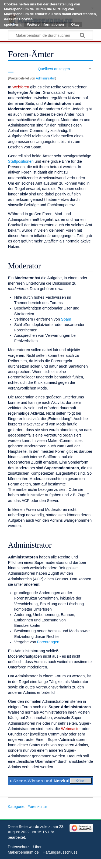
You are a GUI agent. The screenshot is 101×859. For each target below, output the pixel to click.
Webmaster (71, 729)
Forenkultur (37, 806)
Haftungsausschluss (60, 852)
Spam (66, 319)
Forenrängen (48, 642)
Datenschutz (18, 847)
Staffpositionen (21, 161)
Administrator (45, 78)
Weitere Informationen (45, 24)
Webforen (20, 87)
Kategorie (16, 806)
